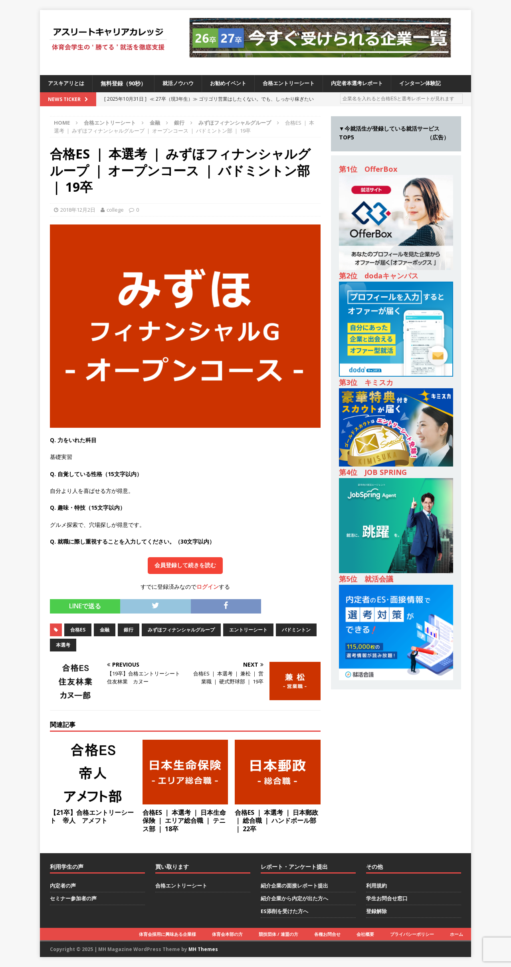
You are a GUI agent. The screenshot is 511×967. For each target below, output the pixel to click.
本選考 (63, 644)
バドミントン (296, 629)
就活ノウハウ (182, 83)
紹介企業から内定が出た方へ (294, 898)
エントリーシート (248, 629)
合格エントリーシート (299, 83)
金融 (155, 122)
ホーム (456, 934)
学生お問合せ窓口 (387, 898)
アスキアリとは (67, 83)
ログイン (207, 586)
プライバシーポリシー (412, 934)
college (115, 209)
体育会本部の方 (227, 934)
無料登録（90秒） (126, 83)
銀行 (179, 122)
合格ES (77, 629)
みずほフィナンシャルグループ (181, 629)
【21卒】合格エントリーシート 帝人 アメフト (92, 816)
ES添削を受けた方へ (284, 911)
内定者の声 (63, 885)
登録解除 (376, 911)
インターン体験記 (437, 83)
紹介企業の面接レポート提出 (294, 885)
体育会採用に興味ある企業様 (167, 934)
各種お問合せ (327, 934)
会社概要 (365, 934)
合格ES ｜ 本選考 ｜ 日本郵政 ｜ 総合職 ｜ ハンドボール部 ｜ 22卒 (276, 821)
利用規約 (376, 885)
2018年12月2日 (77, 209)
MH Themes (203, 949)
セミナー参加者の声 (73, 898)
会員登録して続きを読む (185, 565)
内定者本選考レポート (371, 83)
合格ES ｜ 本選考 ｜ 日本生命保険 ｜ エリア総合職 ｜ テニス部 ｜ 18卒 (184, 821)
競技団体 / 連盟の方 (278, 934)
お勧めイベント (234, 83)
